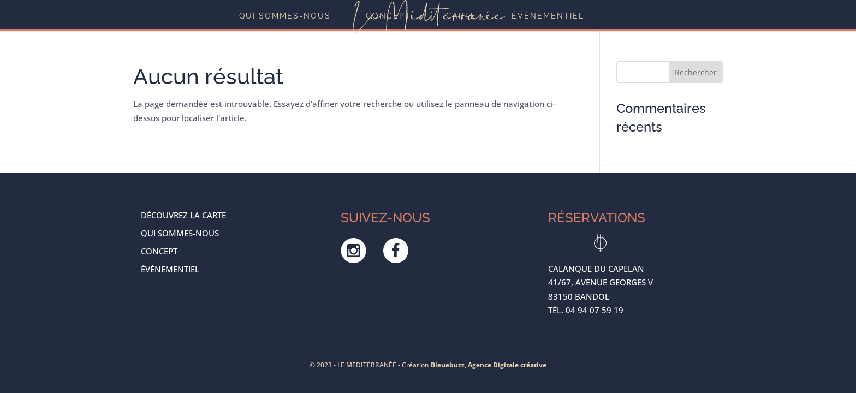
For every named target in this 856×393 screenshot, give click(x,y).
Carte (461, 16)
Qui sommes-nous (285, 16)
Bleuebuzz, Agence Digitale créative (488, 365)
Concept (388, 16)
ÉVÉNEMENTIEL (548, 16)
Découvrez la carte (183, 215)
